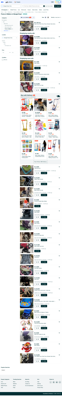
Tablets (40, 9)
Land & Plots (45, 9)
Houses (29, 9)
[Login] (52, 1)
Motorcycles (23, 9)
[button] (27, 34)
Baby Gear (10, 28)
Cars (19, 9)
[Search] (57, 6)
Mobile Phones (13, 9)
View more (6, 47)
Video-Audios (35, 9)
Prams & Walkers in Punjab (18, 28)
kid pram (3, 386)
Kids (5, 28)
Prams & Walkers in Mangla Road (41, 28)
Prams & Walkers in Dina (29, 28)
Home (2, 28)
